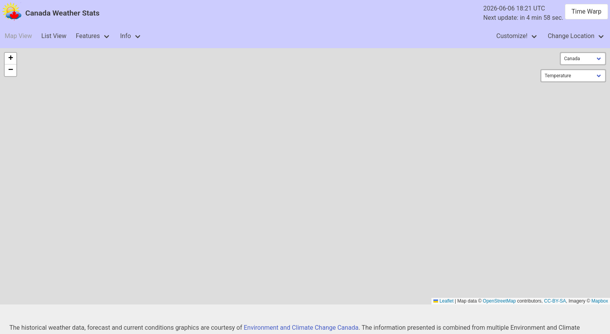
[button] (10, 58)
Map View (18, 36)
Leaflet (443, 301)
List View (54, 36)
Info (125, 36)
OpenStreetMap (499, 301)
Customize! (512, 36)
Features (88, 36)
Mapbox (599, 301)
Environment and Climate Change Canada (301, 327)
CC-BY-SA (555, 301)
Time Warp (586, 11)
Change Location (571, 36)
